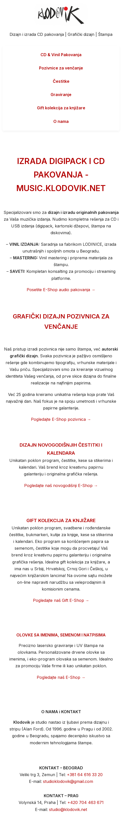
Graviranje (61, 94)
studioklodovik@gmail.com (68, 781)
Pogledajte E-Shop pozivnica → (61, 419)
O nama (61, 121)
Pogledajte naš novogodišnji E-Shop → (61, 485)
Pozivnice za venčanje (61, 67)
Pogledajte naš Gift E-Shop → (61, 600)
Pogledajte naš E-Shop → (61, 677)
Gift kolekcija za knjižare (61, 107)
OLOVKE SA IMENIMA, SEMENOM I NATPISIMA (61, 634)
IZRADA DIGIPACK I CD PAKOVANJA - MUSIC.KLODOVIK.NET (61, 174)
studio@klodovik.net (68, 809)
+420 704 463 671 (85, 802)
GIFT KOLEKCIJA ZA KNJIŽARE (61, 520)
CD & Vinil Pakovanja (61, 54)
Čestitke (61, 81)
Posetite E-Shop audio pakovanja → (61, 289)
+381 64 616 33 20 (85, 774)
